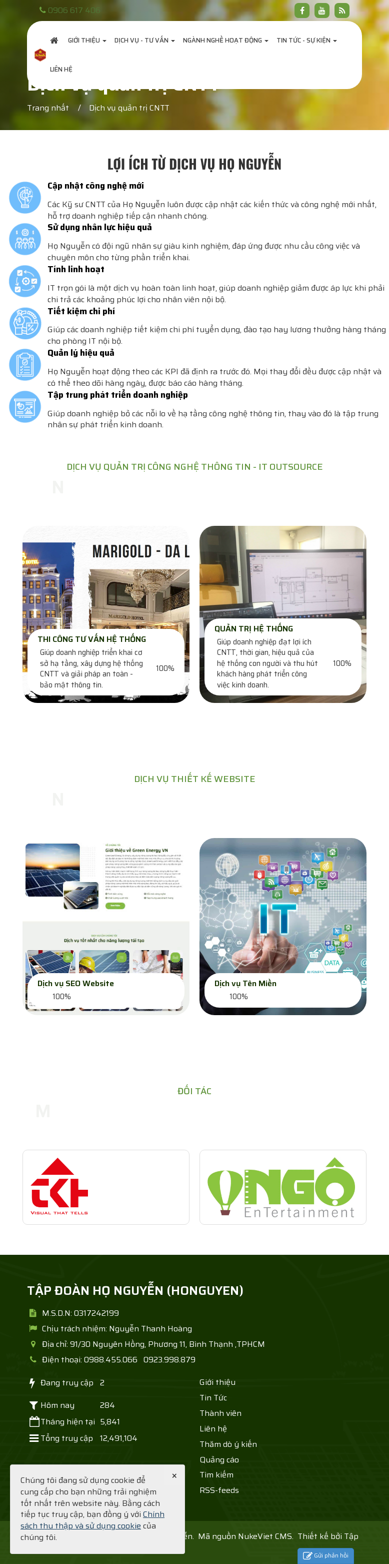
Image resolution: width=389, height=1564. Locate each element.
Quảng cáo (219, 1459)
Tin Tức (213, 1397)
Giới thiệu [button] (87, 40)
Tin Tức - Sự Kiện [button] (306, 40)
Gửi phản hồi (325, 1555)
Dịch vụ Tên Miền (245, 983)
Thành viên (221, 1413)
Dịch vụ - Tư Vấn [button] (144, 40)
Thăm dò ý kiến (228, 1444)
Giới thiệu (218, 1382)
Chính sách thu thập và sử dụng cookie (92, 1520)
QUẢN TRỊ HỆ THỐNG (253, 628)
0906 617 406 (74, 10)
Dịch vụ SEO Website (76, 983)
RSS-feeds (219, 1490)
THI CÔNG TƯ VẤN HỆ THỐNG (92, 639)
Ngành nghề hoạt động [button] (225, 40)
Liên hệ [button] (61, 69)
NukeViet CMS (265, 1536)
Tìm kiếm (217, 1474)
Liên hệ (213, 1428)
